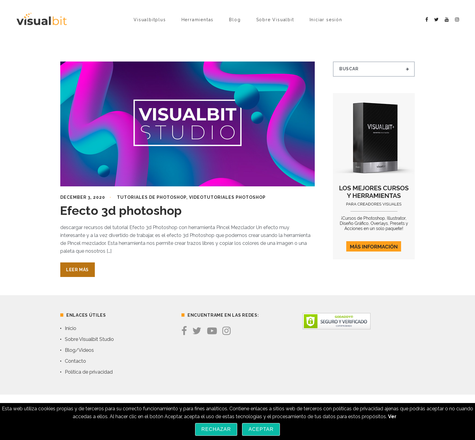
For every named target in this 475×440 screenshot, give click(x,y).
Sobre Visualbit (275, 19)
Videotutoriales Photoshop (227, 197)
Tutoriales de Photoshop (151, 197)
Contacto (75, 361)
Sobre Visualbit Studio (89, 339)
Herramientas (197, 19)
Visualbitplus (150, 19)
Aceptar (261, 429)
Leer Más (77, 269)
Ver (392, 416)
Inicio (70, 328)
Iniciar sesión (326, 19)
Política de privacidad (89, 372)
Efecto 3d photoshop (121, 210)
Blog (235, 19)
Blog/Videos (79, 350)
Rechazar (216, 429)
